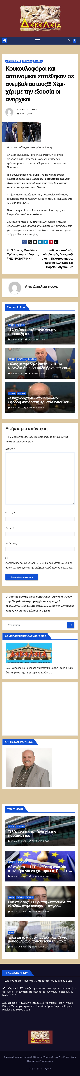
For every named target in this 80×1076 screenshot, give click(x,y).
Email (9, 528)
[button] (69, 40)
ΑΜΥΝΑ (11, 897)
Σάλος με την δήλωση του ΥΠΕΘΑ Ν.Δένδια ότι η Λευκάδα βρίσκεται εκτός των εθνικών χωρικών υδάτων (39, 368)
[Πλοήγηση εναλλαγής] (37, 40)
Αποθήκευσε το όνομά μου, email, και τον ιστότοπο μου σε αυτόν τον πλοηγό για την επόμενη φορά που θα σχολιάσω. (39, 565)
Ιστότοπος (11, 543)
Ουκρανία (22, 359)
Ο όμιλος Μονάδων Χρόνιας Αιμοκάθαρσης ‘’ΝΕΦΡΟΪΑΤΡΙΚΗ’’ (23, 254)
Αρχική (48, 1069)
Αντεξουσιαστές (13, 61)
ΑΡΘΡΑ (11, 325)
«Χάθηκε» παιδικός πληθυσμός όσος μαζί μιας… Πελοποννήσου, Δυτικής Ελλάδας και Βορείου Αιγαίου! (57, 258)
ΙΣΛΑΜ (11, 932)
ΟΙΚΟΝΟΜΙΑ (22, 862)
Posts (40, 1069)
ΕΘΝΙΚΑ (12, 359)
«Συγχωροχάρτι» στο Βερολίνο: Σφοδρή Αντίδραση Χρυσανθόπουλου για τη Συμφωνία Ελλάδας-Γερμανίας (38, 402)
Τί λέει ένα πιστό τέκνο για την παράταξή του (32, 332)
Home (32, 1069)
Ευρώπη (12, 862)
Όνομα (10, 513)
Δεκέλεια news (29, 109)
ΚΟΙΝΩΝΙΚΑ (27, 61)
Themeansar (46, 1061)
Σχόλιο (10, 448)
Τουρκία (29, 897)
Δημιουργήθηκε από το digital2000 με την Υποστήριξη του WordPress (37, 1057)
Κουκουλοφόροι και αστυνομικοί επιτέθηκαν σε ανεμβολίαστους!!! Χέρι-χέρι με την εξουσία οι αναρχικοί (39, 84)
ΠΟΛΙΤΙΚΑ (38, 61)
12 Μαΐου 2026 (19, 841)
